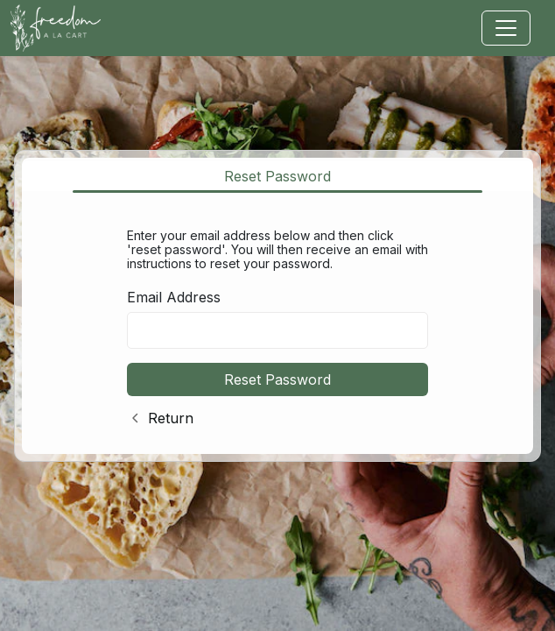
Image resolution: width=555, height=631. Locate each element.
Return (170, 418)
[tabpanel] (277, 324)
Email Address (174, 297)
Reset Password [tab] (277, 176)
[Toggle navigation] (505, 28)
